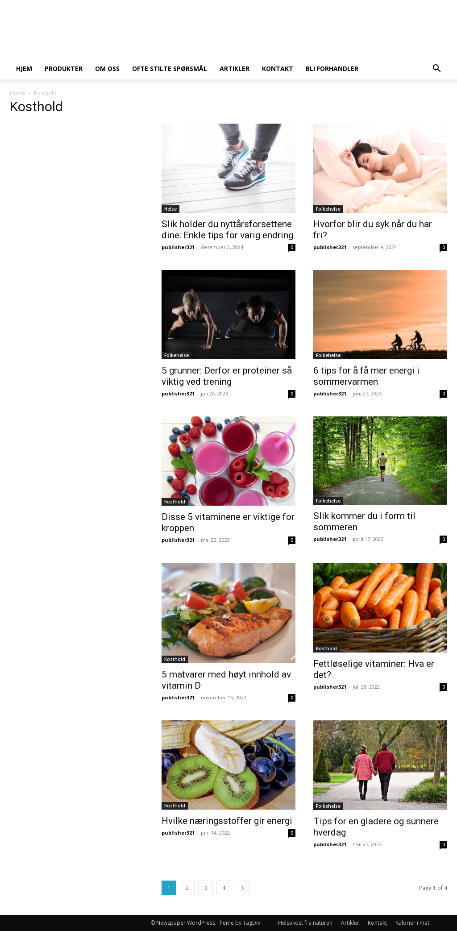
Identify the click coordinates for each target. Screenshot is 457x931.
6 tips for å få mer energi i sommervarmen (366, 376)
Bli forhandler (332, 68)
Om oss (107, 68)
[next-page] (242, 888)
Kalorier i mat (412, 923)
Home (17, 93)
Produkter (64, 68)
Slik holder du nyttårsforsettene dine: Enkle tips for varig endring (227, 230)
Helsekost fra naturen (305, 923)
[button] (436, 69)
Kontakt (277, 68)
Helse (170, 209)
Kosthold (174, 502)
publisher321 (178, 247)
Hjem (24, 68)
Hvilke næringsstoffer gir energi (227, 820)
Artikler (234, 68)
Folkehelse (328, 209)
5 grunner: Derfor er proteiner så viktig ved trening (227, 376)
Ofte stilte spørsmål (169, 68)
